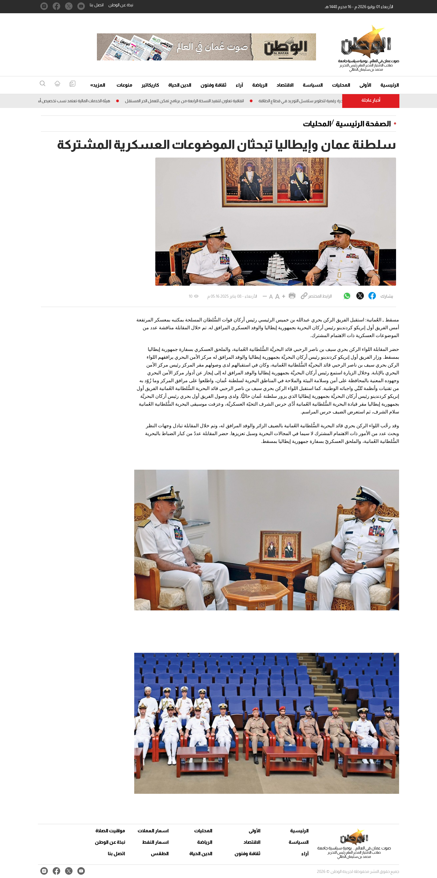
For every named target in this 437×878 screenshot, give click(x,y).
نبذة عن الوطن (120, 4)
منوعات (124, 84)
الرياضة (260, 84)
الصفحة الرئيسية (363, 123)
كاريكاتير (150, 84)
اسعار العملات (154, 830)
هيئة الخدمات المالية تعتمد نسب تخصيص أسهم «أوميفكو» (58, 100)
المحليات (341, 84)
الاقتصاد (285, 84)
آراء (239, 84)
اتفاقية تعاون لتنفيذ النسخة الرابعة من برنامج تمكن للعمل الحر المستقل (181, 100)
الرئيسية (389, 84)
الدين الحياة (179, 84)
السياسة (313, 84)
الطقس (160, 853)
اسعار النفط (155, 842)
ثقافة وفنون (213, 84)
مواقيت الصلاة (110, 830)
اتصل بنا (97, 4)
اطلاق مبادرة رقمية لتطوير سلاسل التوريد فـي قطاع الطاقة (305, 100)
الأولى (365, 84)
